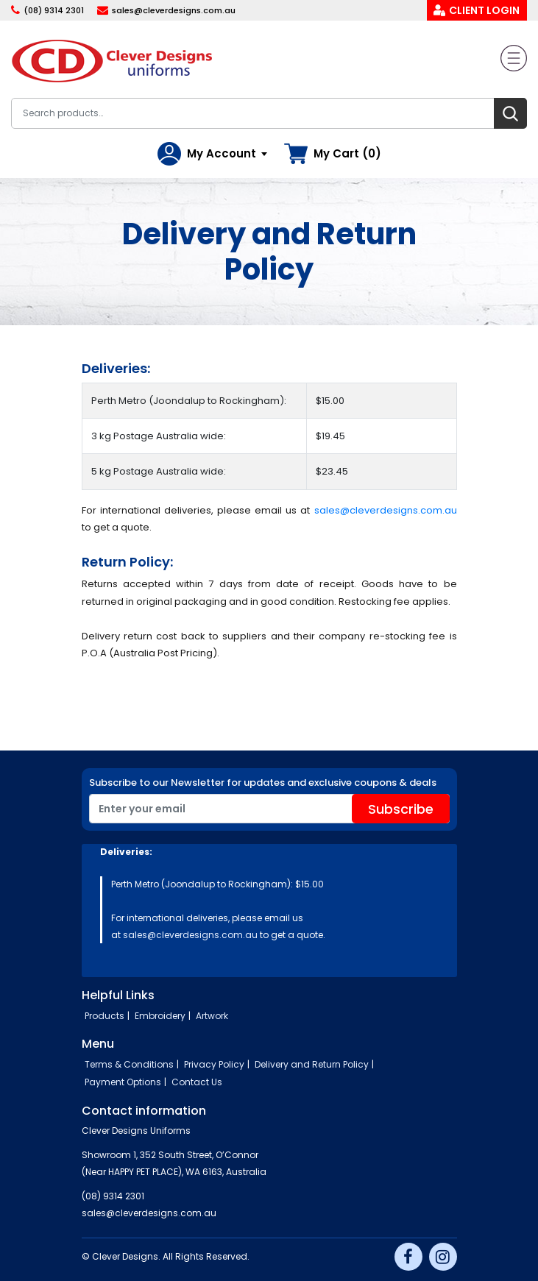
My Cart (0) (347, 153)
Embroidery (160, 1015)
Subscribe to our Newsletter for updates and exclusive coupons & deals (262, 782)
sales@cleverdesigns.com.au (174, 10)
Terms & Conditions (129, 1064)
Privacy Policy (214, 1064)
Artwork (212, 1015)
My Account (221, 153)
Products (104, 1015)
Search (510, 113)
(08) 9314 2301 (54, 10)
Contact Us (196, 1082)
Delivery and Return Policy (312, 1064)
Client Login (484, 10)
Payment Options (123, 1082)
